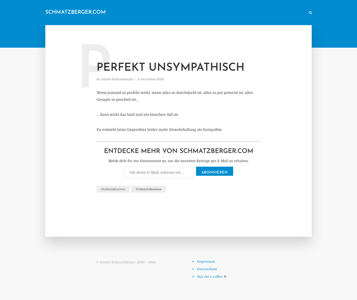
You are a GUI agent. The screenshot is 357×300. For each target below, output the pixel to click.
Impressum (206, 261)
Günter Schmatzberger (117, 79)
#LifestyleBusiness (148, 189)
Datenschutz (207, 269)
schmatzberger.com (75, 12)
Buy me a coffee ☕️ (212, 276)
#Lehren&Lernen (113, 189)
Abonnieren (214, 172)
